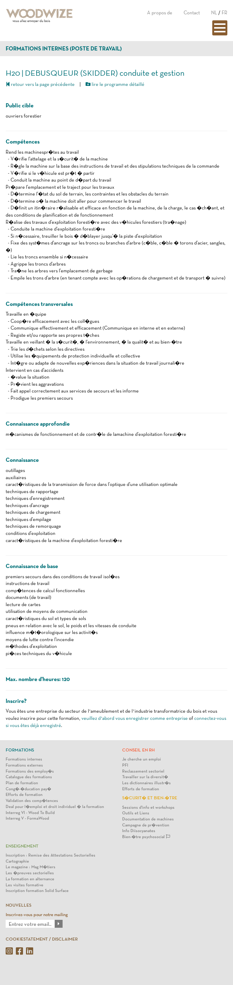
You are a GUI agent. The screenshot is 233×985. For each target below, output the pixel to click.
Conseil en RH (138, 750)
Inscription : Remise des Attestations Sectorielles (50, 855)
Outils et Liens (135, 813)
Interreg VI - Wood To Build (30, 812)
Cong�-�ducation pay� (28, 788)
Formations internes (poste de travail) (64, 48)
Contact (192, 12)
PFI (125, 765)
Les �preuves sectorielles (30, 872)
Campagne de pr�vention (145, 825)
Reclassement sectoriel (143, 771)
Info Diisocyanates (138, 830)
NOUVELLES (18, 905)
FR (224, 12)
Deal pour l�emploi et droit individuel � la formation (55, 806)
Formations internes (24, 759)
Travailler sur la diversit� (145, 776)
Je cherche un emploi (141, 759)
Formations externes (24, 765)
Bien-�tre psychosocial (146, 836)
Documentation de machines (148, 819)
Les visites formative (24, 885)
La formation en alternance (30, 879)
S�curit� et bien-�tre (149, 797)
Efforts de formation (24, 794)
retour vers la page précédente (40, 84)
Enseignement (22, 846)
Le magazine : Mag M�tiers (30, 866)
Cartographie (17, 861)
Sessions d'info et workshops (148, 807)
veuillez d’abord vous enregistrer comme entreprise (134, 718)
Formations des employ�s (30, 771)
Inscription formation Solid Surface (37, 890)
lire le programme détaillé (115, 84)
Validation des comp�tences (32, 800)
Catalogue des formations (29, 776)
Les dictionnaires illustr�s (146, 782)
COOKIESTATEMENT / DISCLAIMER (42, 939)
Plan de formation (22, 782)
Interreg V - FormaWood (27, 818)
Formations (20, 750)
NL (214, 12)
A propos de (159, 12)
